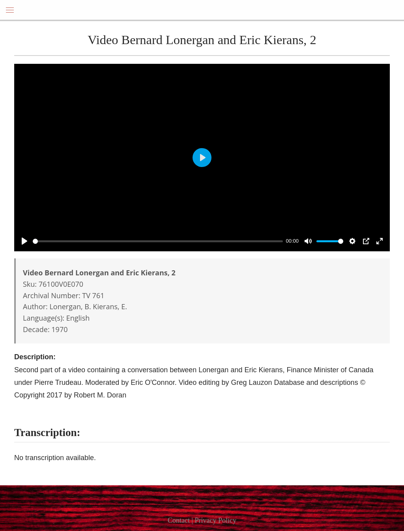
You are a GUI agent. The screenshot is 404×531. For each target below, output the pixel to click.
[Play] (24, 241)
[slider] (158, 241)
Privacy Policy (216, 520)
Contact (179, 520)
